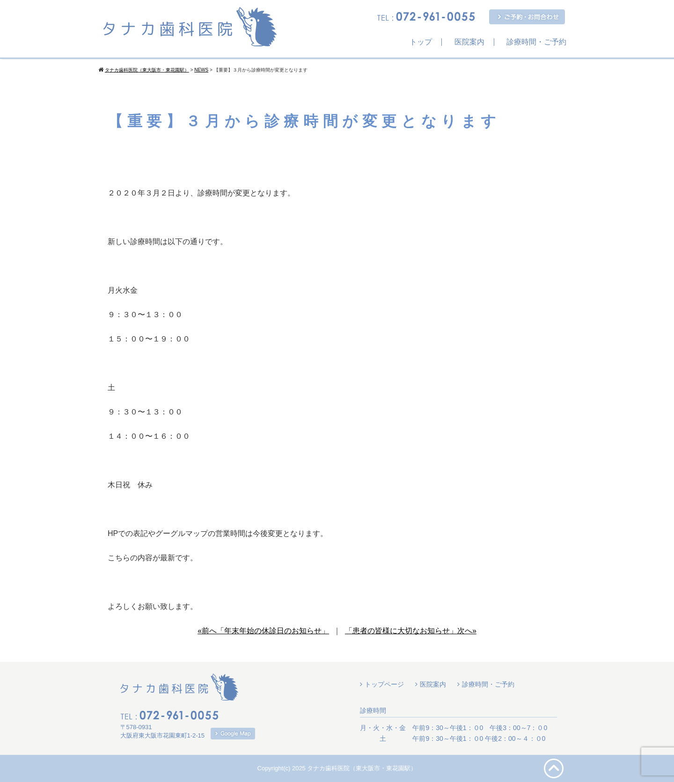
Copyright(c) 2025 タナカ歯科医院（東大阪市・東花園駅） (337, 768)
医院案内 (469, 42)
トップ (421, 42)
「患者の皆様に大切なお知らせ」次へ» (410, 631)
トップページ (384, 684)
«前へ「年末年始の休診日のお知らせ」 (263, 631)
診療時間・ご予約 (536, 42)
